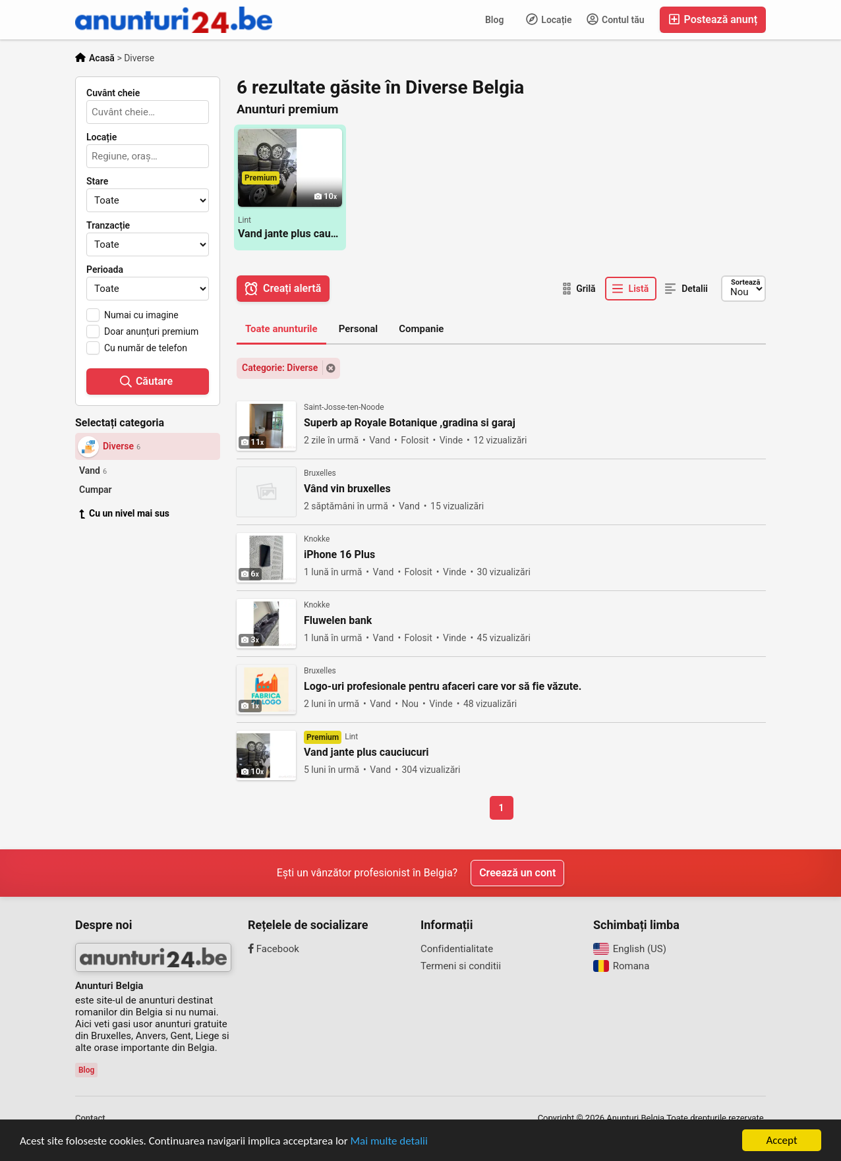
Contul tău (616, 19)
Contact (90, 1118)
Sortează (745, 282)
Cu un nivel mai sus (124, 513)
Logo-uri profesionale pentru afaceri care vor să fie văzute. (442, 687)
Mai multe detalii (389, 1141)
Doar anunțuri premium (151, 331)
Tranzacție (108, 225)
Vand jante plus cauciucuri (290, 233)
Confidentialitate (456, 949)
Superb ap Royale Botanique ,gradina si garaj (409, 423)
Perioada (104, 269)
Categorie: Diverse (280, 367)
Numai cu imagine (141, 315)
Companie (421, 329)
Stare (97, 181)
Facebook (273, 949)
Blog (494, 19)
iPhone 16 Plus (339, 555)
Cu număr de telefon (145, 348)
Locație (549, 19)
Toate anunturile (281, 329)
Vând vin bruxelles (347, 489)
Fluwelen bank (338, 621)
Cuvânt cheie (113, 93)
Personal (358, 329)
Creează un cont (517, 872)
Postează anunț (712, 19)
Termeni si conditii (460, 966)
